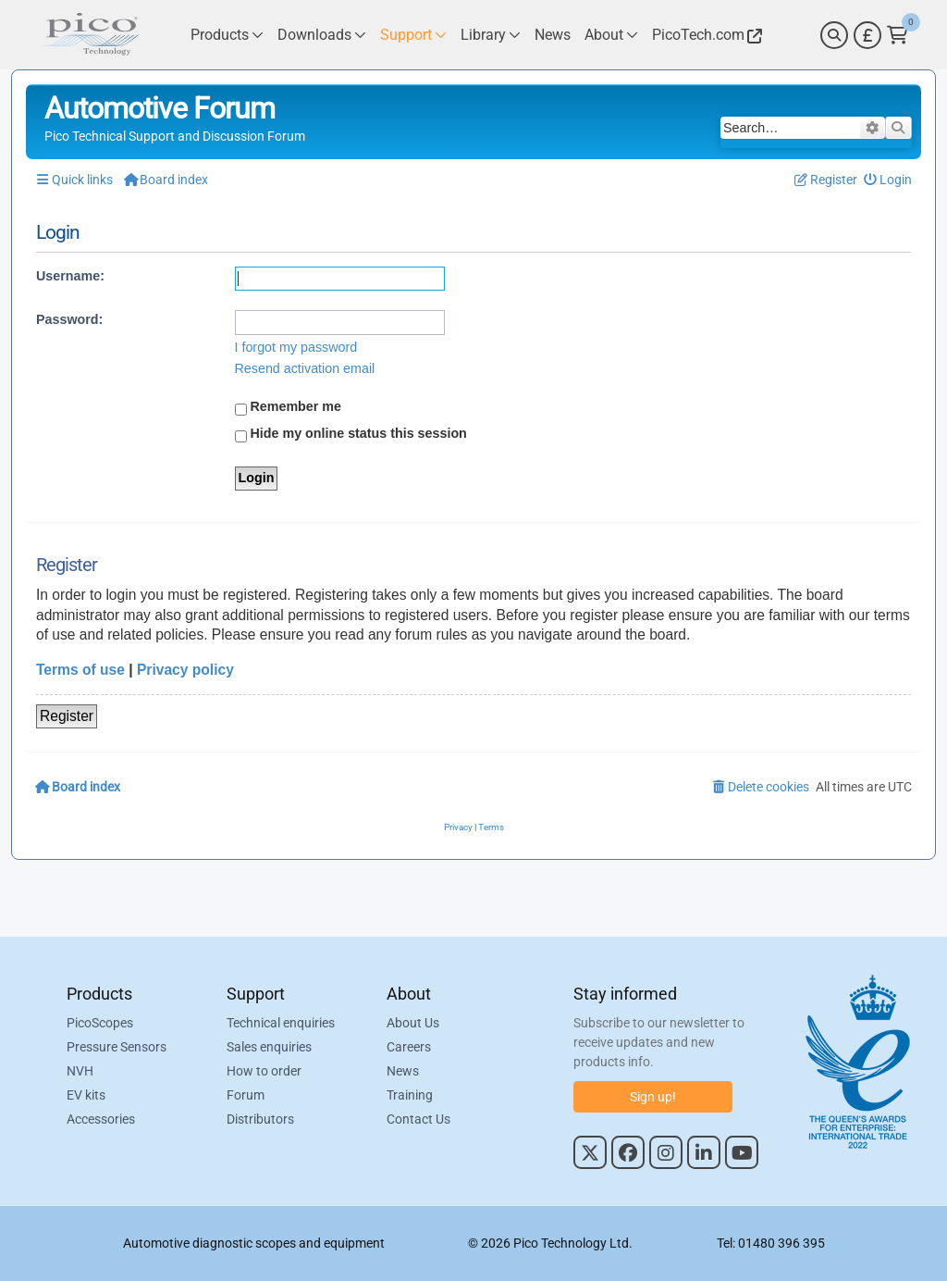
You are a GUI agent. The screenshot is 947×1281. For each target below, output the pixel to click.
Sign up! (653, 1096)
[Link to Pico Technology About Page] (611, 34)
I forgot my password (296, 347)
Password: (69, 319)
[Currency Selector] (867, 35)
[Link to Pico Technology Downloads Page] (321, 34)
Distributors (260, 1119)
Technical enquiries (281, 1022)
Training (410, 1095)
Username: (70, 275)
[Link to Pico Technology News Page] (553, 34)
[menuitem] (888, 180)
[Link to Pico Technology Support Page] (413, 34)
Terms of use (80, 670)
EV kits (86, 1095)
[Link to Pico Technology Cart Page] (897, 35)
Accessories (101, 1119)
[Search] (834, 35)
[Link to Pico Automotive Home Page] (90, 34)
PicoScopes (100, 1022)
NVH (80, 1070)
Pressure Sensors (116, 1046)
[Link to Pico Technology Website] (704, 34)
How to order (264, 1070)
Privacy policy (185, 670)
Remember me (288, 407)
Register (66, 716)
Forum (245, 1095)
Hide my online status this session (351, 434)
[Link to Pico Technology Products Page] (227, 34)
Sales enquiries (269, 1046)
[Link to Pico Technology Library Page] (491, 34)
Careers (409, 1046)
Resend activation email (305, 368)
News (403, 1070)
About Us (413, 1022)
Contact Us (418, 1119)
